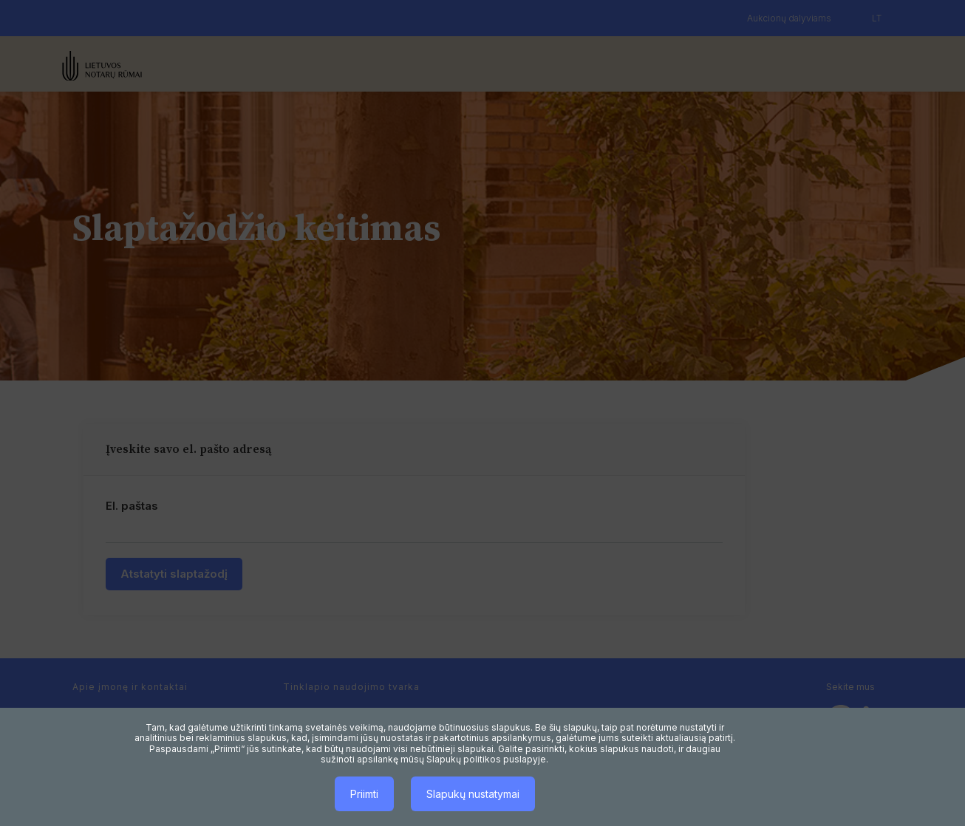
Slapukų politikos (463, 759)
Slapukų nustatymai (472, 794)
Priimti (364, 794)
